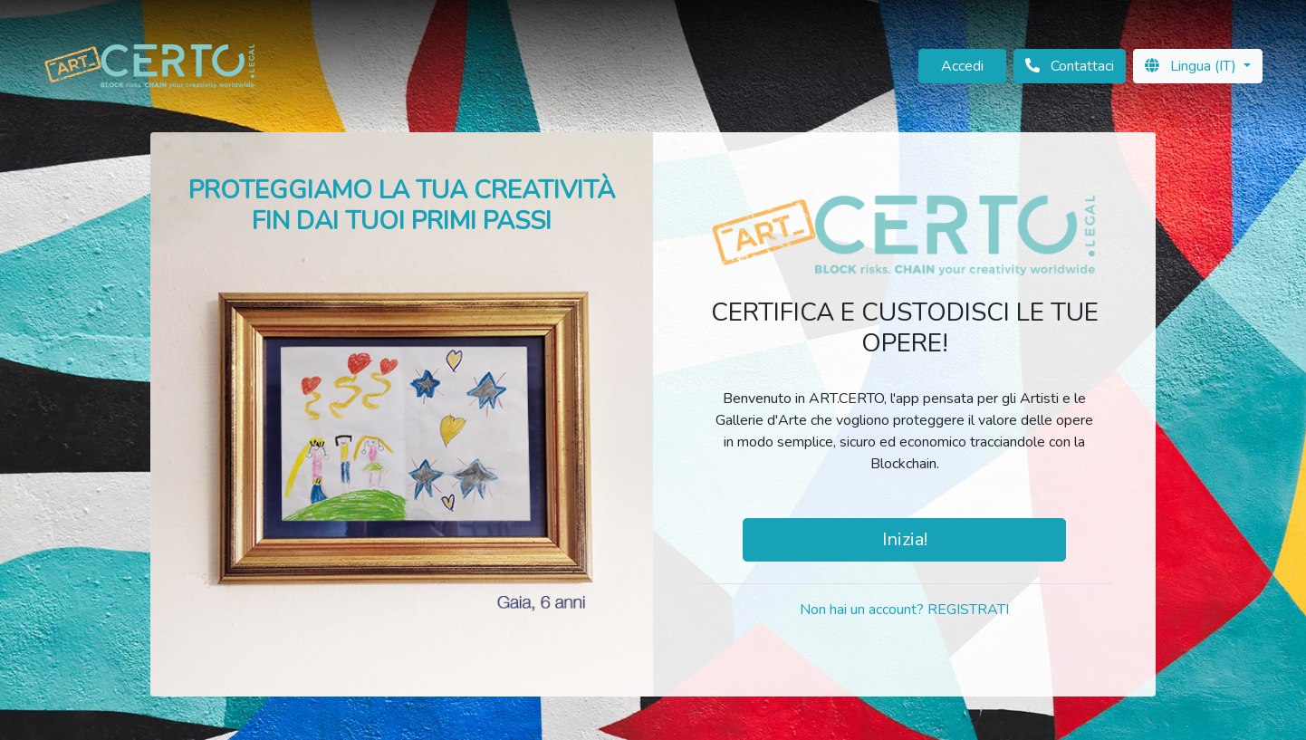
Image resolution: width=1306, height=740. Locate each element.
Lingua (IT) (1192, 66)
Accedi (962, 66)
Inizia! (904, 539)
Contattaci (1069, 66)
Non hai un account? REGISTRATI (904, 610)
